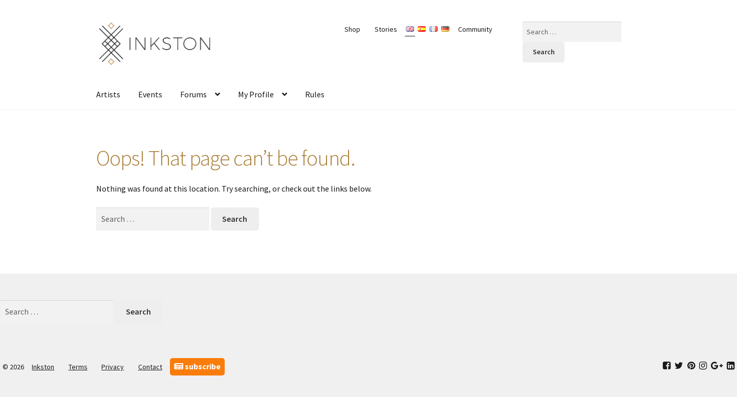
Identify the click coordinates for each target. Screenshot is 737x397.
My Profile (256, 94)
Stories (386, 29)
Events (150, 94)
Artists (108, 94)
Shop (352, 29)
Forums (193, 94)
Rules (314, 94)
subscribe (197, 366)
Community (475, 29)
